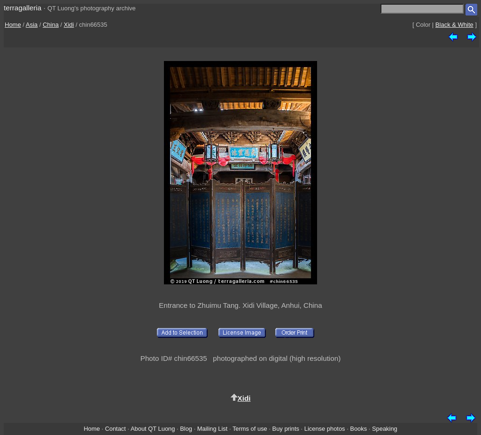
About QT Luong (153, 428)
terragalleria (22, 8)
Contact (115, 428)
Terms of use (250, 428)
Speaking (384, 428)
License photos (324, 428)
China (51, 24)
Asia (32, 24)
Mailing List (212, 428)
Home (13, 24)
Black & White (454, 24)
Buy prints (285, 428)
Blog (186, 428)
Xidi (69, 24)
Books (358, 428)
